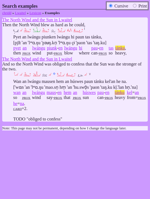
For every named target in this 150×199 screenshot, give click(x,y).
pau (94, 48)
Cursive (118, 6)
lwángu (38, 48)
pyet (17, 48)
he (15, 103)
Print (140, 6)
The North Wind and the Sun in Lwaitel (37, 19)
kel (129, 92)
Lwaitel (20, 13)
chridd (6, 13)
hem (67, 92)
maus (51, 92)
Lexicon (35, 13)
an (25, 48)
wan (17, 92)
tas (111, 48)
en (60, 48)
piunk (52, 48)
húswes (89, 92)
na (22, 103)
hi (80, 48)
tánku (120, 48)
